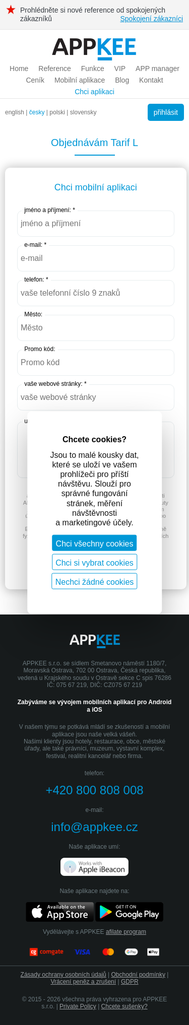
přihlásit (166, 112)
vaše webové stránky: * (55, 383)
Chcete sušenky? (124, 1006)
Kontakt (151, 80)
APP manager (157, 68)
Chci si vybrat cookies (94, 563)
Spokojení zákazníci (151, 19)
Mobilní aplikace (79, 80)
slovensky (83, 112)
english (14, 112)
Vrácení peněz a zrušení (83, 981)
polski (57, 112)
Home (19, 68)
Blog (122, 80)
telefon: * (36, 279)
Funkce (92, 68)
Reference (54, 68)
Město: (33, 314)
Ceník (35, 80)
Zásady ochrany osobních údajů (63, 974)
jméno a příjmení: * (49, 210)
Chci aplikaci (94, 92)
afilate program (126, 931)
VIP (120, 68)
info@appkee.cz (94, 827)
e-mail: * (35, 244)
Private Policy (77, 1006)
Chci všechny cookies (95, 543)
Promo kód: (39, 349)
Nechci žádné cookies (94, 582)
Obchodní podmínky (138, 974)
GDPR (130, 981)
